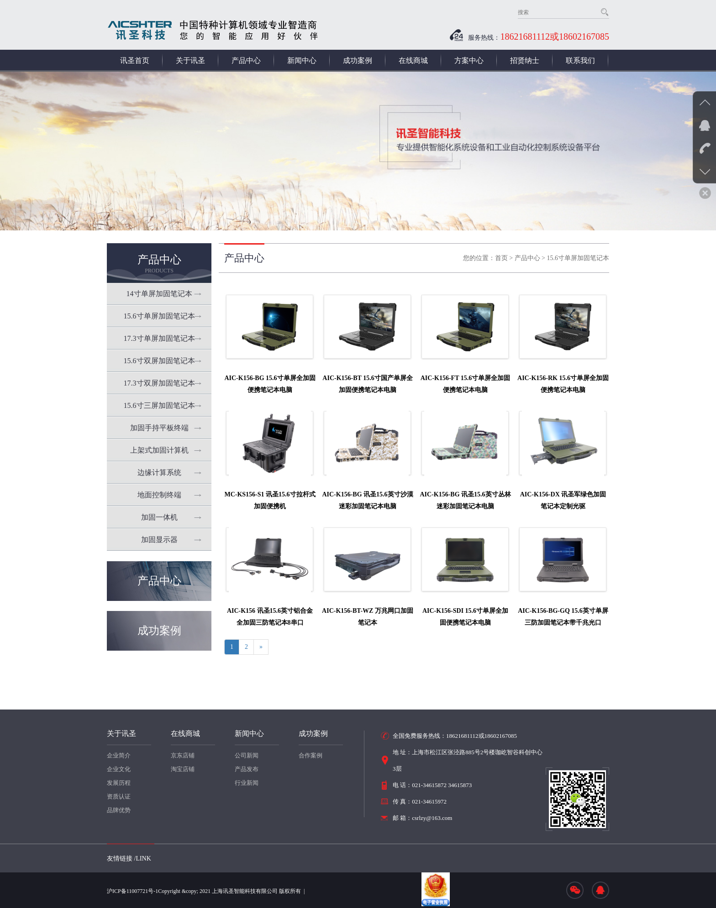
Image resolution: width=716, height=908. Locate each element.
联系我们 (580, 60)
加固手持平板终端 (159, 428)
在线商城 (413, 60)
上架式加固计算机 (159, 450)
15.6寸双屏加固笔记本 (159, 361)
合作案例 (310, 755)
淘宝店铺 (183, 769)
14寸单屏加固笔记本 (159, 293)
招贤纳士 (524, 60)
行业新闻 (246, 782)
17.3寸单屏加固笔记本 (159, 338)
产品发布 (246, 769)
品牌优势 (119, 810)
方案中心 (469, 60)
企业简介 (119, 755)
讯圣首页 (134, 60)
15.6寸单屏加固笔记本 (159, 316)
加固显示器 (159, 539)
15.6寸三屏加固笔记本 (159, 405)
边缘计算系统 (159, 472)
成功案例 (357, 60)
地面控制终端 (159, 495)
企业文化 (119, 769)
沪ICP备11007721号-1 (132, 891)
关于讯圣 (190, 60)
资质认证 (119, 796)
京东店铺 (183, 755)
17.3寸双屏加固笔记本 (159, 383)
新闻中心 (301, 60)
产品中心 (246, 60)
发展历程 (119, 782)
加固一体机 (159, 517)
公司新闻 (246, 755)
